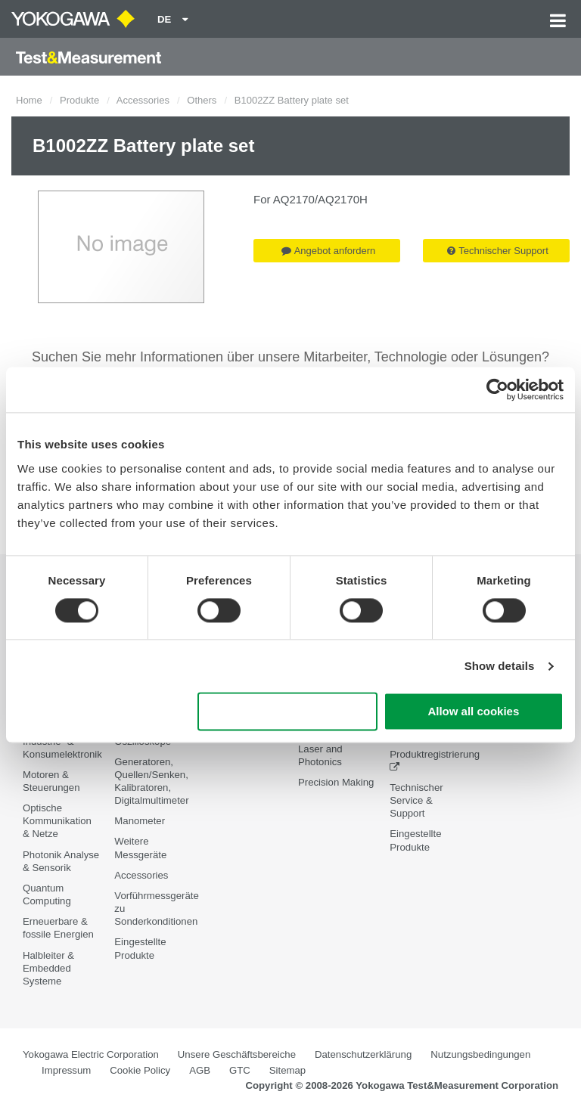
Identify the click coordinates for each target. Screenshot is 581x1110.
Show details (499, 665)
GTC (239, 1070)
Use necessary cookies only (287, 711)
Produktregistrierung (435, 754)
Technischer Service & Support (416, 800)
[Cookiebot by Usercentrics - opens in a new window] (497, 389)
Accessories (143, 100)
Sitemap (287, 1070)
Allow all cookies (473, 711)
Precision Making (336, 782)
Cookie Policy (140, 1070)
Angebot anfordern (328, 250)
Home (29, 100)
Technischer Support (497, 250)
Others (201, 100)
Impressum (66, 1070)
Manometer (139, 820)
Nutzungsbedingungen (480, 1054)
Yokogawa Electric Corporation (91, 1054)
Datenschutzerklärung (363, 1054)
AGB (199, 1070)
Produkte (79, 100)
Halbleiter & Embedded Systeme (48, 968)
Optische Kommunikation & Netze (57, 820)
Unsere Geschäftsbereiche (237, 1054)
